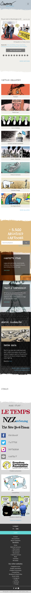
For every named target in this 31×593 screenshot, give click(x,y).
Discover (7, 270)
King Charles (22, 45)
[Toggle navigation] (28, 3)
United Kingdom (23, 46)
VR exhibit (15, 560)
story (10, 361)
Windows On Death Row (15, 574)
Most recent (16, 549)
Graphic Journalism (15, 568)
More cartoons (25, 61)
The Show (15, 558)
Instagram (16, 578)
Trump (17, 45)
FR (13, 529)
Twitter (16, 580)
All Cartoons (16, 551)
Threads (16, 584)
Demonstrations (15, 46)
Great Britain (12, 45)
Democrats (8, 46)
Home (15, 545)
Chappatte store (15, 566)
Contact (15, 536)
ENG (17, 529)
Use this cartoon (15, 50)
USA (8, 45)
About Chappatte (15, 540)
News (15, 556)
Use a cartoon (15, 538)
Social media (15, 576)
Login (15, 532)
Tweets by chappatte (15, 520)
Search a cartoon (16, 555)
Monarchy (3, 46)
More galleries (25, 210)
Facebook (16, 582)
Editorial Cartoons (15, 547)
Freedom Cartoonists (15, 570)
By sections (16, 553)
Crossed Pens (15, 572)
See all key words (24, 246)
